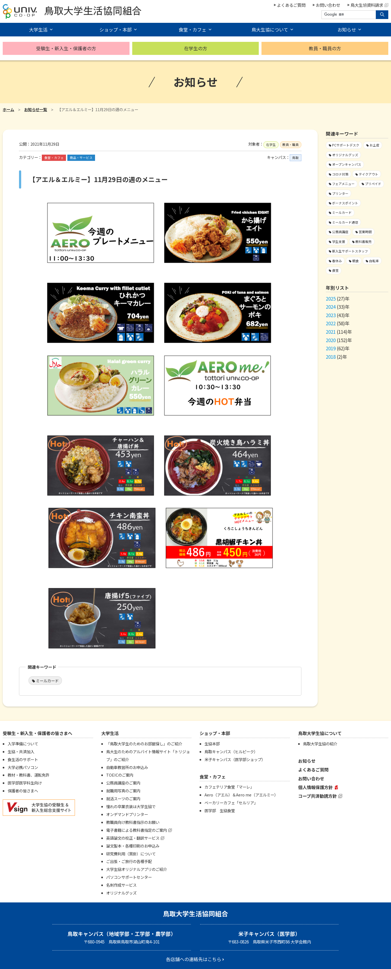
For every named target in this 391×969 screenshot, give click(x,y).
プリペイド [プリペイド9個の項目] (373, 183)
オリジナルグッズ (121, 893)
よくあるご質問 (291, 5)
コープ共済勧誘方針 (317, 796)
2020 (331, 340)
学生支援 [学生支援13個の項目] (338, 241)
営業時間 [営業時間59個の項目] (365, 231)
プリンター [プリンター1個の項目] (340, 193)
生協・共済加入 (21, 751)
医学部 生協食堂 (219, 810)
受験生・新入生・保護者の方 (66, 48)
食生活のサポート (23, 759)
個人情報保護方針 (315, 787)
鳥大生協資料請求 (369, 5)
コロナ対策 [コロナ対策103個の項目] (340, 174)
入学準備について (23, 743)
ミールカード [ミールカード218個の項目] (342, 212)
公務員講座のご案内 (123, 783)
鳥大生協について (269, 29)
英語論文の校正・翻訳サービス (132, 838)
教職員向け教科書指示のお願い (132, 822)
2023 (331, 315)
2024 (331, 306)
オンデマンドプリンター (127, 814)
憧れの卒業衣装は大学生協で (131, 806)
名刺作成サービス (121, 885)
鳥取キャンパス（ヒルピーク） (231, 751)
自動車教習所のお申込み (127, 767)
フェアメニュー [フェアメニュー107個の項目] (343, 183)
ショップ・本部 (115, 29)
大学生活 (38, 29)
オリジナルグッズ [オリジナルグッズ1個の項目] (345, 154)
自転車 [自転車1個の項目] (374, 260)
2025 (331, 298)
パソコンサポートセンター (129, 877)
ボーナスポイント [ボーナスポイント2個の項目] (345, 203)
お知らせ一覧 (35, 109)
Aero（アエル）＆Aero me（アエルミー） (241, 795)
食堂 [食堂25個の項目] (335, 270)
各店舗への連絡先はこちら (193, 959)
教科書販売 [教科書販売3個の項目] (363, 241)
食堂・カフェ (192, 29)
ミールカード (47, 680)
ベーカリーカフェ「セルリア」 (231, 802)
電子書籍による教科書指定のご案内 (136, 830)
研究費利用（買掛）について (131, 854)
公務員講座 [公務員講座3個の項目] (340, 231)
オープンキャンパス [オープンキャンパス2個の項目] (346, 164)
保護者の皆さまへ (23, 790)
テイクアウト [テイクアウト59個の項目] (368, 174)
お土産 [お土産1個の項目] (374, 145)
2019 (331, 348)
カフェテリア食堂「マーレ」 (229, 787)
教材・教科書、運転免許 (28, 775)
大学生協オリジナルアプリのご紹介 (136, 869)
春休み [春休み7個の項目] (337, 260)
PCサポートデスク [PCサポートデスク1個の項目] (345, 145)
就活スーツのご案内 (123, 798)
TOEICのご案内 (119, 775)
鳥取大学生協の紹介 (320, 743)
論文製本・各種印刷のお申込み (132, 846)
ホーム (8, 109)
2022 (331, 323)
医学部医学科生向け (25, 783)
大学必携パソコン (23, 767)
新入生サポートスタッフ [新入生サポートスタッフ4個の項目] (350, 251)
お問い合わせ (328, 5)
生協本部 (212, 743)
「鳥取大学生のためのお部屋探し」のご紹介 (144, 743)
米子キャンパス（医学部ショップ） (234, 759)
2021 (331, 331)
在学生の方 (195, 48)
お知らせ (347, 29)
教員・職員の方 (325, 48)
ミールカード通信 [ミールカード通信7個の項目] (345, 222)
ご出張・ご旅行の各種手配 (129, 861)
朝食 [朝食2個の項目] (355, 260)
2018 (331, 356)
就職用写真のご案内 (123, 790)
